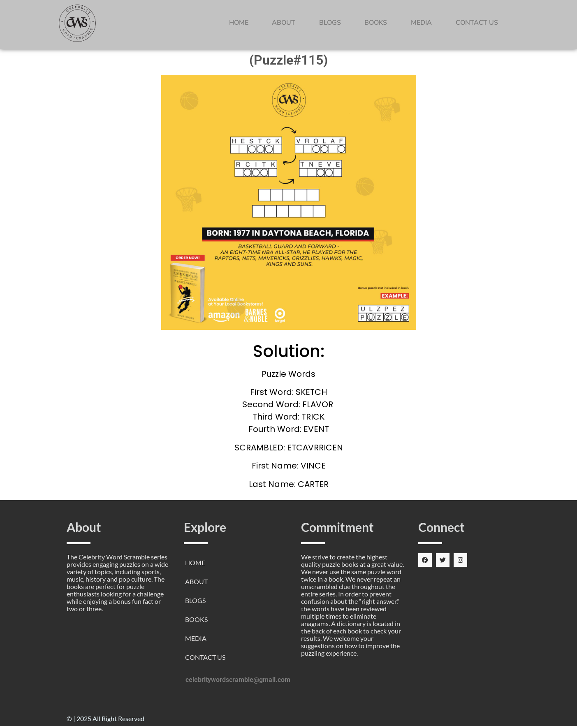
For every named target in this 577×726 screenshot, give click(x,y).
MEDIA (421, 22)
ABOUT (283, 22)
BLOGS (330, 22)
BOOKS (375, 22)
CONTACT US (477, 22)
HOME (238, 22)
